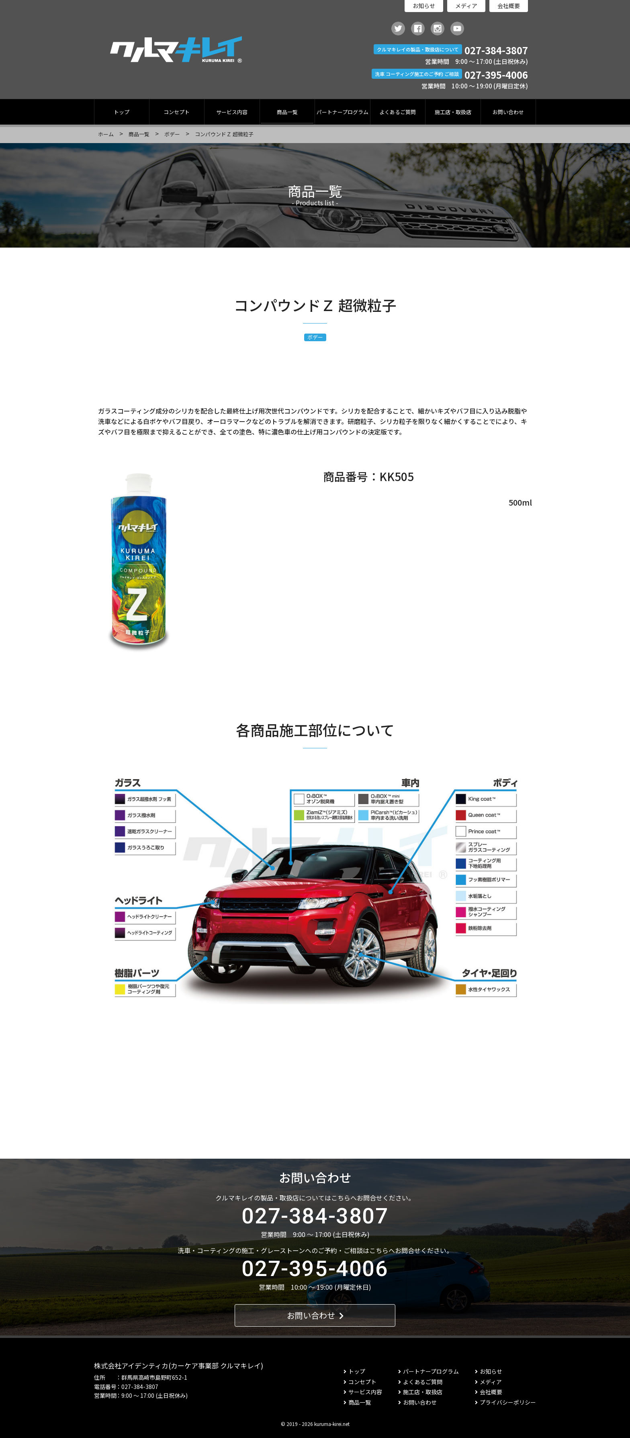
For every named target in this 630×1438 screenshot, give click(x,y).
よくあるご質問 (397, 112)
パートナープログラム (342, 112)
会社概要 (508, 6)
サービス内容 (232, 112)
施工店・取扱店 (453, 112)
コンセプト (177, 112)
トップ (121, 112)
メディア (466, 6)
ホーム (106, 134)
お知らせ (424, 6)
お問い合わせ (508, 112)
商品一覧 (287, 112)
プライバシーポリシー (505, 1402)
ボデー (172, 134)
